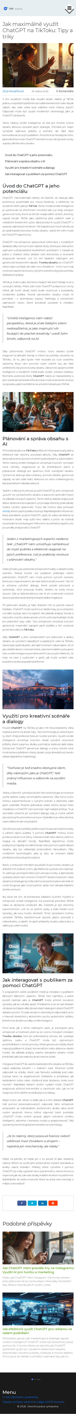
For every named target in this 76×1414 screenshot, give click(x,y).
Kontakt (59, 1402)
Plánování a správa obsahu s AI (25, 161)
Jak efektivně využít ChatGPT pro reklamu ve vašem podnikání (37, 1331)
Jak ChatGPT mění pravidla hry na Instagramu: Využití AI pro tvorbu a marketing (38, 1270)
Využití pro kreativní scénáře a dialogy (30, 167)
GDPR (49, 1402)
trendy (6, 511)
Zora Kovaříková (13, 91)
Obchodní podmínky (24, 1397)
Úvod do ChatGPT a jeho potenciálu (28, 155)
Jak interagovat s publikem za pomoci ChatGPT (36, 174)
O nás (6, 1397)
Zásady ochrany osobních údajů (23, 1402)
